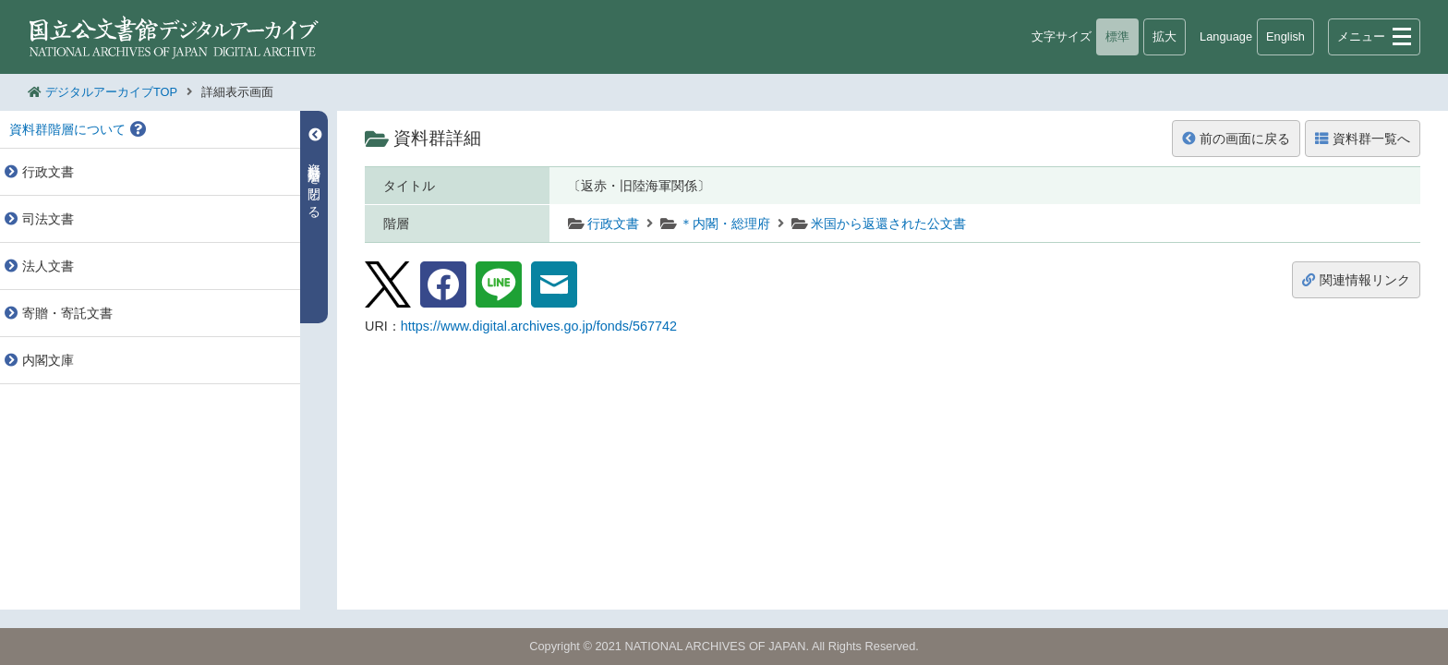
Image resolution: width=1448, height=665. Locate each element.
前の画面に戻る (1236, 138)
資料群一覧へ (1362, 138)
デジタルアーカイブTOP (111, 92)
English (1285, 36)
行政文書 (613, 223)
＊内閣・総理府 (725, 223)
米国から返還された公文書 (888, 223)
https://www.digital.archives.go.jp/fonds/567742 (539, 326)
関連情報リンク (1356, 279)
